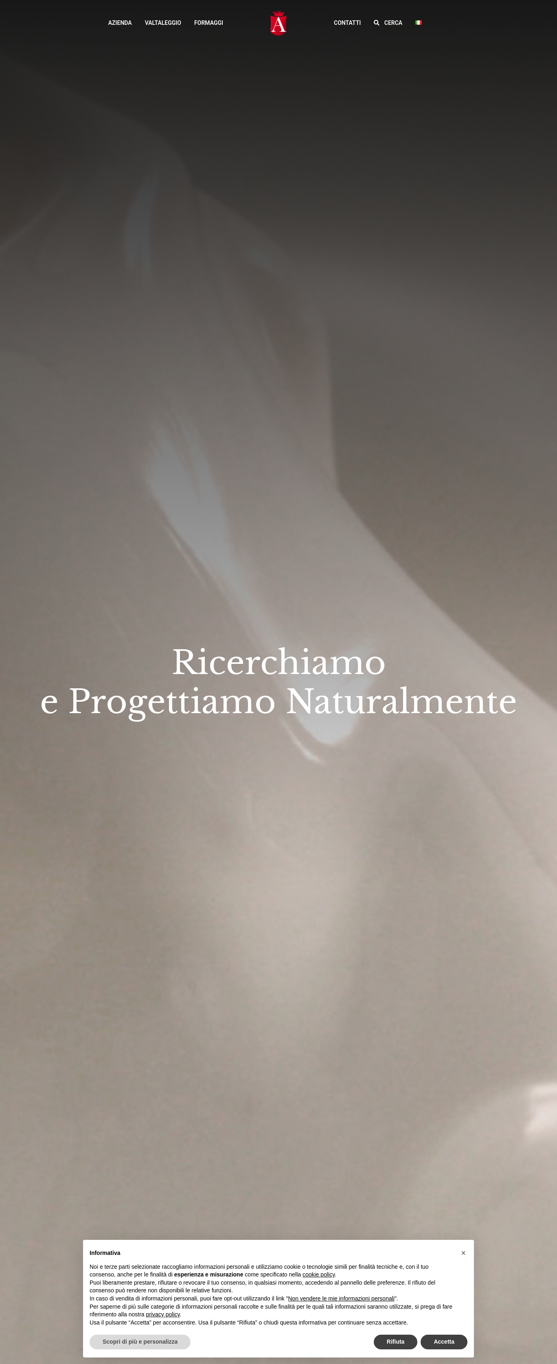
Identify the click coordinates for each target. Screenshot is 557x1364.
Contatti (347, 23)
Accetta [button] (444, 1341)
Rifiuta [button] (396, 1341)
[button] (388, 23)
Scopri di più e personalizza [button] (140, 1341)
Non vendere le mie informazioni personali (341, 1298)
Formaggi (208, 23)
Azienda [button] (120, 23)
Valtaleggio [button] (163, 23)
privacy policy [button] (163, 1314)
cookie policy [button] (319, 1274)
